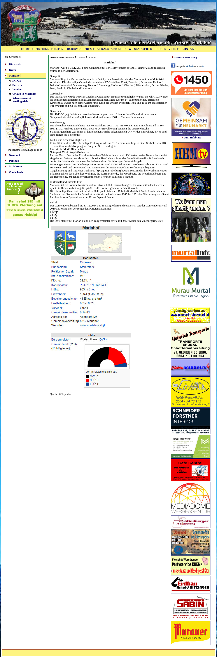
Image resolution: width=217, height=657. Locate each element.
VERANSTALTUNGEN (112, 49)
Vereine (16, 89)
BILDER (161, 49)
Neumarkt (15, 155)
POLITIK (57, 49)
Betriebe (17, 85)
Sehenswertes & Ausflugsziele (22, 100)
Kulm (12, 70)
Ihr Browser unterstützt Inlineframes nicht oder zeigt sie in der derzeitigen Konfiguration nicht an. (191, 155)
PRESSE (89, 49)
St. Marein (15, 166)
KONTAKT (189, 49)
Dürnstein (15, 64)
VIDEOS (173, 49)
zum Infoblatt (191, 136)
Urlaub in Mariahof (24, 93)
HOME (25, 49)
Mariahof (15, 75)
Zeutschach (16, 172)
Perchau (14, 160)
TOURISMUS (73, 49)
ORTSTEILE (40, 49)
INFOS (16, 80)
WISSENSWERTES (141, 49)
